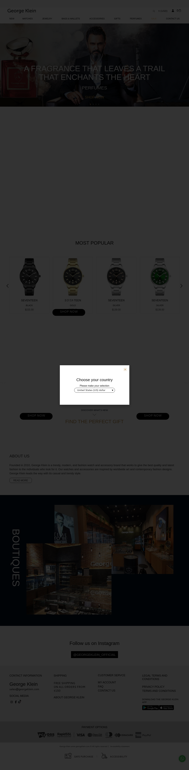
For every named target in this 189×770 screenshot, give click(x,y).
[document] (94, 385)
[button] (125, 369)
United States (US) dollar (91, 390)
